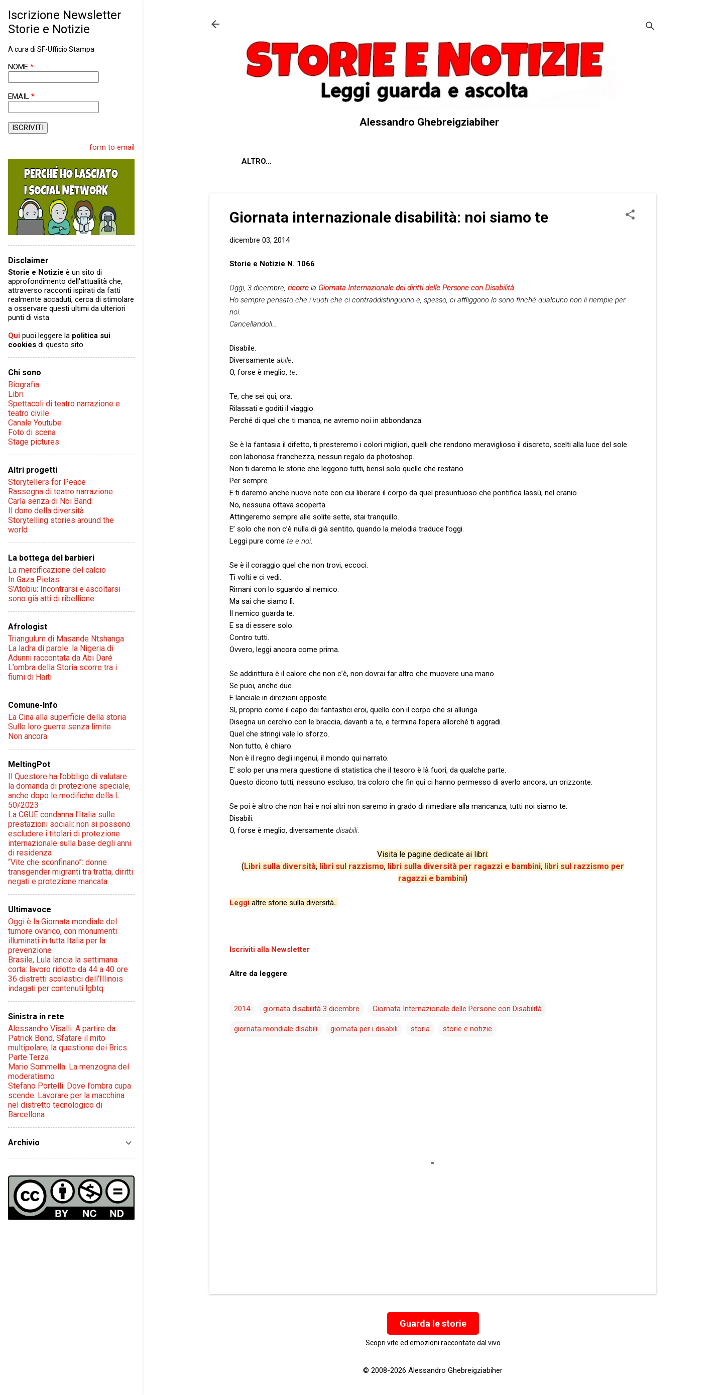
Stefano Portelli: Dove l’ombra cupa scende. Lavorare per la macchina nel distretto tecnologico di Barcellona (69, 1100)
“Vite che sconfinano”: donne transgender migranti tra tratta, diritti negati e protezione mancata (70, 871)
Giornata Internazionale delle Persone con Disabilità (457, 1008)
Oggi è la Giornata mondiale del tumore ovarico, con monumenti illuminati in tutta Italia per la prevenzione (62, 936)
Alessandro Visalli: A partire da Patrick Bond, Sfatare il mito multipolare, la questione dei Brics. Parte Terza (68, 1043)
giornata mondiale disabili (275, 1028)
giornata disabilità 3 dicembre (311, 1008)
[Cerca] (650, 27)
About (255, 161)
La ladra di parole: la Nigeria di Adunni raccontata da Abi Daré (60, 653)
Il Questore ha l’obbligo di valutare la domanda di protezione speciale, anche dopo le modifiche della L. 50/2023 (69, 791)
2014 (242, 1008)
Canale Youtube (35, 422)
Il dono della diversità (46, 510)
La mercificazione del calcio (57, 570)
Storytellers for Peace (47, 482)
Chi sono (304, 161)
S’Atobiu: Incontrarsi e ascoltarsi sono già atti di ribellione (64, 593)
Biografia (23, 384)
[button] (630, 215)
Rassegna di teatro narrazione (60, 491)
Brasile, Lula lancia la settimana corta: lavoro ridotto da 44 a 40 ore (68, 964)
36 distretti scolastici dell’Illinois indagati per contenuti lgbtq (65, 983)
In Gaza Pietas (33, 579)
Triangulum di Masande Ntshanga (66, 638)
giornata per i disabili (364, 1028)
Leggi (239, 902)
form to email (112, 147)
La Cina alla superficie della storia (67, 717)
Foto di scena (32, 432)
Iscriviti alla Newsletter (269, 949)
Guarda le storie (433, 1323)
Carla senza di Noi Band (49, 501)
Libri (16, 394)
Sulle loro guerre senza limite (59, 726)
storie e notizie (467, 1028)
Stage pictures (33, 442)
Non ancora (27, 736)
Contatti (359, 161)
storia (420, 1028)
